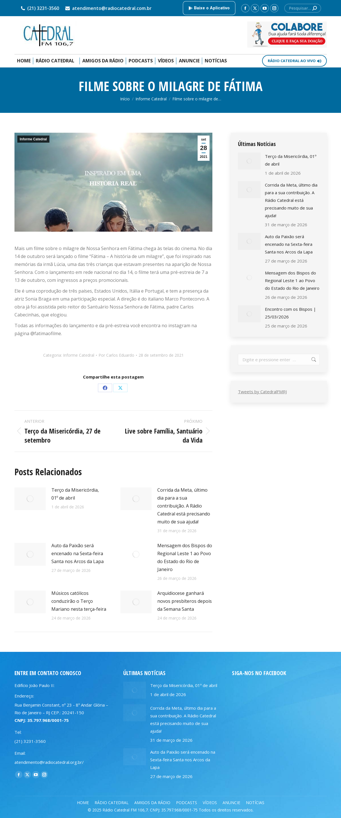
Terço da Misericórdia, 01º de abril (75, 494)
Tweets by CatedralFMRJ (262, 391)
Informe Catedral (33, 139)
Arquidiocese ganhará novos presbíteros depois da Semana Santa (184, 601)
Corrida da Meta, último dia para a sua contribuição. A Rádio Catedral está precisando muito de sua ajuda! (183, 506)
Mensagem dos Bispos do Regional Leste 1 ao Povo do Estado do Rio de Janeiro (184, 557)
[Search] (302, 8)
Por (116, 355)
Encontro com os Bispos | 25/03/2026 (290, 313)
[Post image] (30, 498)
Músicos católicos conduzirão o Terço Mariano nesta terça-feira (78, 601)
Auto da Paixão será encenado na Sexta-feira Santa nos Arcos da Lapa (77, 553)
